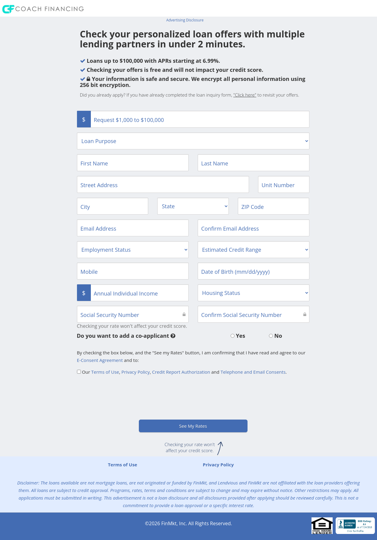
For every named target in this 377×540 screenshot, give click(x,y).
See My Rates (193, 426)
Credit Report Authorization (181, 372)
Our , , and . (182, 372)
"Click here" (244, 95)
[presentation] (123, 395)
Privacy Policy (135, 372)
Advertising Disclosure (185, 20)
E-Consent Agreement (100, 360)
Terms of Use (105, 372)
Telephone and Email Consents (253, 372)
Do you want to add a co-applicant (126, 335)
